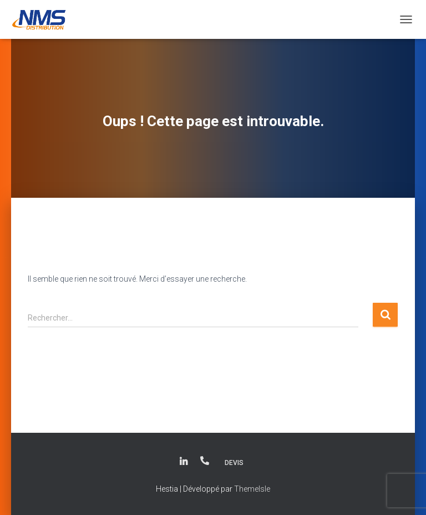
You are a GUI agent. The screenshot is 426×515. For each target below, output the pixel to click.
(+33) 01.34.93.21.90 (205, 461)
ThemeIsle (252, 488)
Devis (234, 463)
